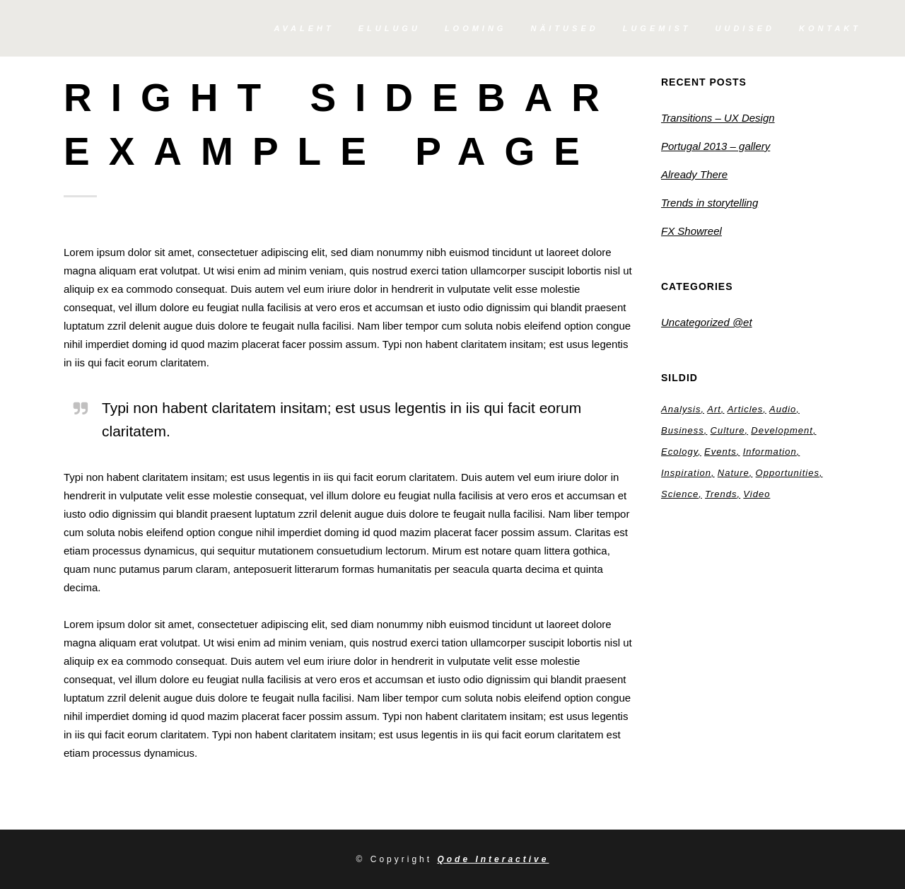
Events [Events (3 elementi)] (720, 451)
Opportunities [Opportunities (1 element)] (787, 472)
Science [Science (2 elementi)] (680, 494)
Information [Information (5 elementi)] (770, 451)
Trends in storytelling (709, 203)
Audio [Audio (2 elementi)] (782, 409)
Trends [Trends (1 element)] (721, 494)
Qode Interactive (493, 859)
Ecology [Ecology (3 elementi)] (679, 451)
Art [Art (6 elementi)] (714, 409)
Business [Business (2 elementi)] (682, 430)
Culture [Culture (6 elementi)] (728, 430)
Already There (694, 174)
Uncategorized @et (706, 322)
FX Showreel (691, 231)
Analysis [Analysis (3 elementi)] (681, 409)
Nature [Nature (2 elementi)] (733, 472)
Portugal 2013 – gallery (715, 146)
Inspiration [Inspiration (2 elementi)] (686, 472)
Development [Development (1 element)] (782, 430)
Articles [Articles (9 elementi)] (746, 409)
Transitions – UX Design (718, 118)
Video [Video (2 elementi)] (756, 494)
